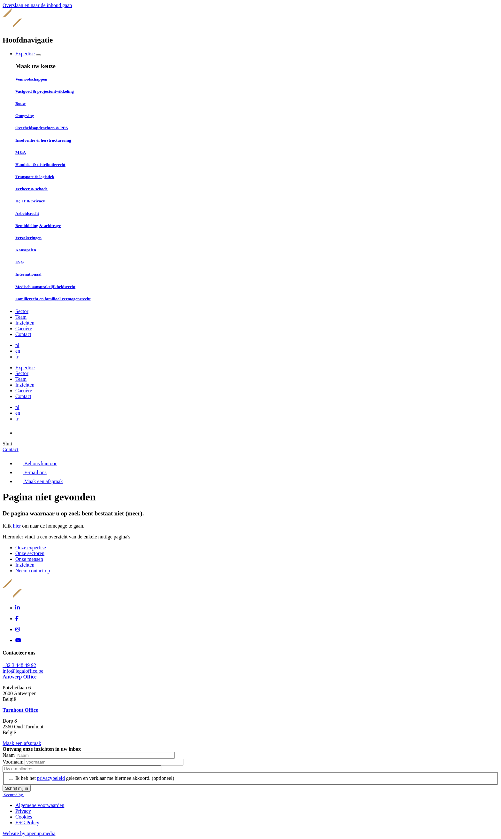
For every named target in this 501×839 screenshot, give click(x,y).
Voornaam (14, 762)
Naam (9, 755)
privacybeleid (51, 778)
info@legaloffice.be (23, 671)
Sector (21, 311)
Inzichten (25, 322)
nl (17, 345)
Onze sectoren (29, 553)
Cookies (23, 816)
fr (17, 356)
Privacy (23, 811)
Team (21, 317)
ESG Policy (27, 822)
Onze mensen (29, 559)
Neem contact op (32, 570)
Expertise (25, 53)
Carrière (23, 328)
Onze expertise (30, 547)
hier (17, 526)
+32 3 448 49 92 (19, 665)
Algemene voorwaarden (39, 805)
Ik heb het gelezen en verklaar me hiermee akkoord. (94, 778)
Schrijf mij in (16, 788)
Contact (23, 334)
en (17, 351)
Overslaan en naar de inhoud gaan (37, 5)
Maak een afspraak (22, 743)
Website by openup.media (29, 833)
